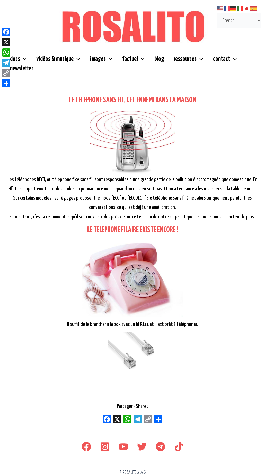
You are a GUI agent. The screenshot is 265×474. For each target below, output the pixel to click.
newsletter (244, 62)
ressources (178, 62)
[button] (22, 62)
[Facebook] (86, 442)
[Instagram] (104, 442)
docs (17, 62)
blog (151, 62)
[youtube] (123, 442)
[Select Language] (239, 20)
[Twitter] (141, 442)
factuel (127, 62)
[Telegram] (160, 442)
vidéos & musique (56, 62)
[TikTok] (178, 442)
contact (213, 62)
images (97, 62)
